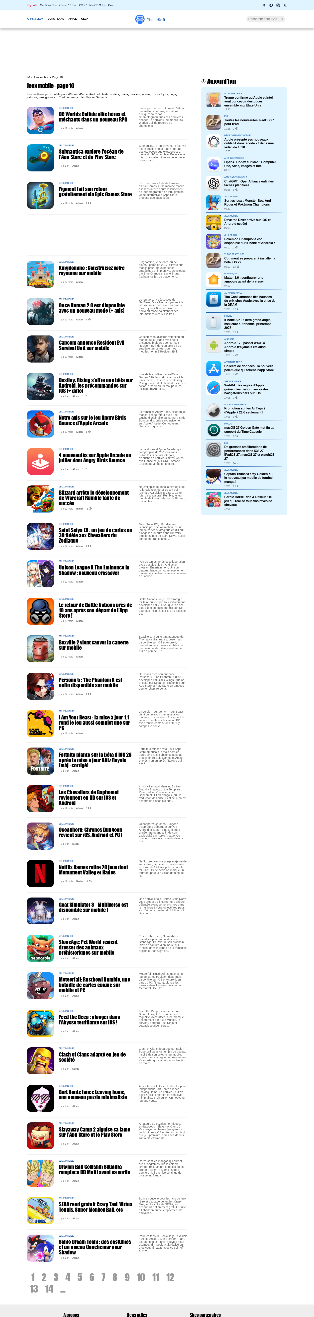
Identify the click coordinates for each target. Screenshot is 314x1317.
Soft (155, 20)
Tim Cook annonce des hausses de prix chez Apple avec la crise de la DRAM (249, 300)
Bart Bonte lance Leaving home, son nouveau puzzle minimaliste (93, 1094)
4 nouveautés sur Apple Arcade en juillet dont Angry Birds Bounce (95, 457)
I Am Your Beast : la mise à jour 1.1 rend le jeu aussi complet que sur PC (94, 722)
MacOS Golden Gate (101, 5)
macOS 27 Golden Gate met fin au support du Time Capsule (249, 429)
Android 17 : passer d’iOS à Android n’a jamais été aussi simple (245, 347)
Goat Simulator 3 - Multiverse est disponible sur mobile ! (93, 907)
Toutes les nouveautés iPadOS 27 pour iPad (249, 122)
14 (49, 1289)
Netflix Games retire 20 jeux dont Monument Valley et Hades (93, 869)
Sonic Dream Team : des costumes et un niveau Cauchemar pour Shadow (95, 1247)
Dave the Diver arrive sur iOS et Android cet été (247, 221)
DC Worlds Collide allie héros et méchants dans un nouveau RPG (93, 116)
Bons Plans (56, 18)
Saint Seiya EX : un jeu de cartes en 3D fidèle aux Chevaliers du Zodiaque (95, 535)
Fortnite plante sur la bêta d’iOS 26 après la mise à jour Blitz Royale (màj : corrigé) (95, 760)
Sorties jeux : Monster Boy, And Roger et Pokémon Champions (247, 202)
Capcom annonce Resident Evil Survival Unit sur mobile (91, 345)
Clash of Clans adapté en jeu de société (92, 1057)
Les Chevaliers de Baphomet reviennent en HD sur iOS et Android (89, 797)
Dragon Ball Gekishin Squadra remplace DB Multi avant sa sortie (94, 1169)
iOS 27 (82, 5)
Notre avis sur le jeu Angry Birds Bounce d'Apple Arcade (92, 420)
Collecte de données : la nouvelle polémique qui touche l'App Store (249, 368)
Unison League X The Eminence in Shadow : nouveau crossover (94, 569)
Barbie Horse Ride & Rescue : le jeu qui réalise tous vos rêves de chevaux (248, 501)
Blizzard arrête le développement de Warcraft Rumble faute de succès (94, 497)
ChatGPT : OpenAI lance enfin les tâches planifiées (249, 183)
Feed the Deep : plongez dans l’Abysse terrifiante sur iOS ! (89, 1019)
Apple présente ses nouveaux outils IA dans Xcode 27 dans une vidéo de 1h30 (249, 143)
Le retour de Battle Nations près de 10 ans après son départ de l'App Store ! (95, 610)
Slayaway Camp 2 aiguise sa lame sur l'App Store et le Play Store (94, 1132)
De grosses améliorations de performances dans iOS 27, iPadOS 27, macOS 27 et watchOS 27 (249, 452)
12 (170, 1277)
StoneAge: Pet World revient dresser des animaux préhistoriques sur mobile (88, 947)
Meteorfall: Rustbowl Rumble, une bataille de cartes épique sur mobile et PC (94, 984)
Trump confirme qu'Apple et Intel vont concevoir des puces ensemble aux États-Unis (248, 101)
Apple (72, 18)
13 (34, 1289)
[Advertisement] (157, 52)
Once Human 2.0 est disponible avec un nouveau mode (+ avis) (92, 307)
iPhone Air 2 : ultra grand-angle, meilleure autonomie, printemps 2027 (247, 323)
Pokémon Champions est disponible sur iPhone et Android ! (249, 241)
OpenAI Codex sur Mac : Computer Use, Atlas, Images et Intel (250, 164)
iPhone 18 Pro (67, 5)
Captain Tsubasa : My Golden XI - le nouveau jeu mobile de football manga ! (248, 477)
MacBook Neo (48, 5)
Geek (84, 18)
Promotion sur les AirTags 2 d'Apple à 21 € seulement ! (244, 410)
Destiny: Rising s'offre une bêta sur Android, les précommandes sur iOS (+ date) (96, 385)
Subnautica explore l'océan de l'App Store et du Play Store (91, 154)
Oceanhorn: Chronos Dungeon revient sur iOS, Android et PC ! (90, 832)
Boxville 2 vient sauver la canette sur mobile (94, 644)
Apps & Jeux (35, 18)
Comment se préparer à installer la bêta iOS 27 (249, 260)
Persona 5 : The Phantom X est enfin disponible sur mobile (90, 682)
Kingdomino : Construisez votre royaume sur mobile (92, 270)
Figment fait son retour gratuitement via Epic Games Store (95, 191)
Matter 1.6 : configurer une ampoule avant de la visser (244, 279)
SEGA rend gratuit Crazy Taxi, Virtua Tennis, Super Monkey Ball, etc (95, 1206)
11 (155, 1277)
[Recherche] (265, 19)
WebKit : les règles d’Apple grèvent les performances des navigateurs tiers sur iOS (246, 389)
